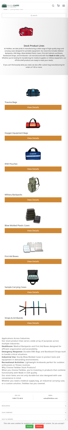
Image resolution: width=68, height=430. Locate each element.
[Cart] (58, 5)
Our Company (7, 412)
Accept (29, 426)
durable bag (26, 58)
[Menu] (63, 5)
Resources (6, 406)
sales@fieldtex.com (51, 398)
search (34, 15)
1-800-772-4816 (17, 398)
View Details (33, 107)
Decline (39, 426)
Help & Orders (7, 419)
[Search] (53, 5)
